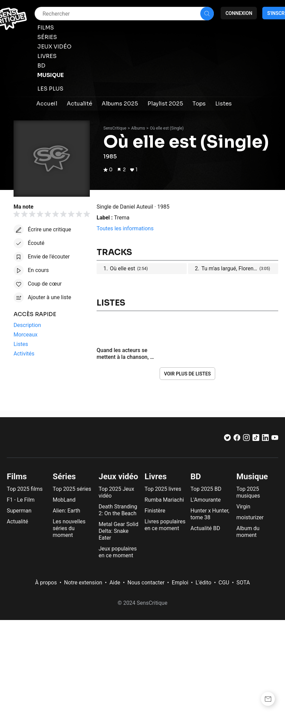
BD (195, 476)
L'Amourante (205, 500)
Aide (114, 582)
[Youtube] (274, 439)
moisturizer (250, 517)
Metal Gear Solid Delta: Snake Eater (118, 531)
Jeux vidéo (118, 476)
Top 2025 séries (72, 489)
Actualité (17, 521)
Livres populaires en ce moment (165, 524)
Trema (121, 217)
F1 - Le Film (21, 500)
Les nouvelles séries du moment (69, 528)
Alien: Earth (66, 510)
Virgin (243, 506)
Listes (111, 303)
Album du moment (248, 531)
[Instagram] (246, 439)
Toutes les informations (125, 228)
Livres (156, 476)
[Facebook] (236, 439)
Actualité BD (205, 528)
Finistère (155, 510)
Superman (19, 510)
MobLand (64, 500)
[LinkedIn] (265, 439)
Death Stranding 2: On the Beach (118, 510)
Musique (252, 476)
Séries (64, 476)
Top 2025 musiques (248, 492)
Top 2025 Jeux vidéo (116, 492)
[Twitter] (227, 439)
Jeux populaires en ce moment (118, 552)
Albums (138, 128)
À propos (46, 582)
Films (17, 476)
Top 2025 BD (205, 489)
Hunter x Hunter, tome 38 (209, 514)
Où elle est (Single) (167, 128)
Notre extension (83, 582)
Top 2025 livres (163, 489)
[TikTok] (255, 439)
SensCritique (114, 128)
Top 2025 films (25, 489)
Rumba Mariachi (164, 500)
